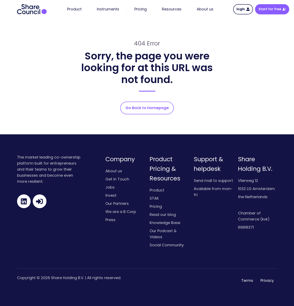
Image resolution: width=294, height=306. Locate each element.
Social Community (167, 245)
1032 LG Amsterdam (256, 188)
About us (113, 171)
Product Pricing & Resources (165, 169)
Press (110, 219)
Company (120, 159)
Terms (247, 280)
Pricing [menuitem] (140, 9)
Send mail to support (213, 180)
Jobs (110, 187)
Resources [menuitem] (171, 9)
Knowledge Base (165, 222)
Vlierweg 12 (248, 180)
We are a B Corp (120, 211)
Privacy (267, 280)
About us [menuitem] (205, 9)
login (242, 9)
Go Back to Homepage (147, 107)
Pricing (156, 206)
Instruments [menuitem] (108, 9)
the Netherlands (253, 196)
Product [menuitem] (74, 9)
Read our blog (163, 214)
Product (157, 190)
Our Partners (117, 203)
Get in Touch (117, 179)
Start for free (272, 9)
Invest (110, 195)
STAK (154, 198)
